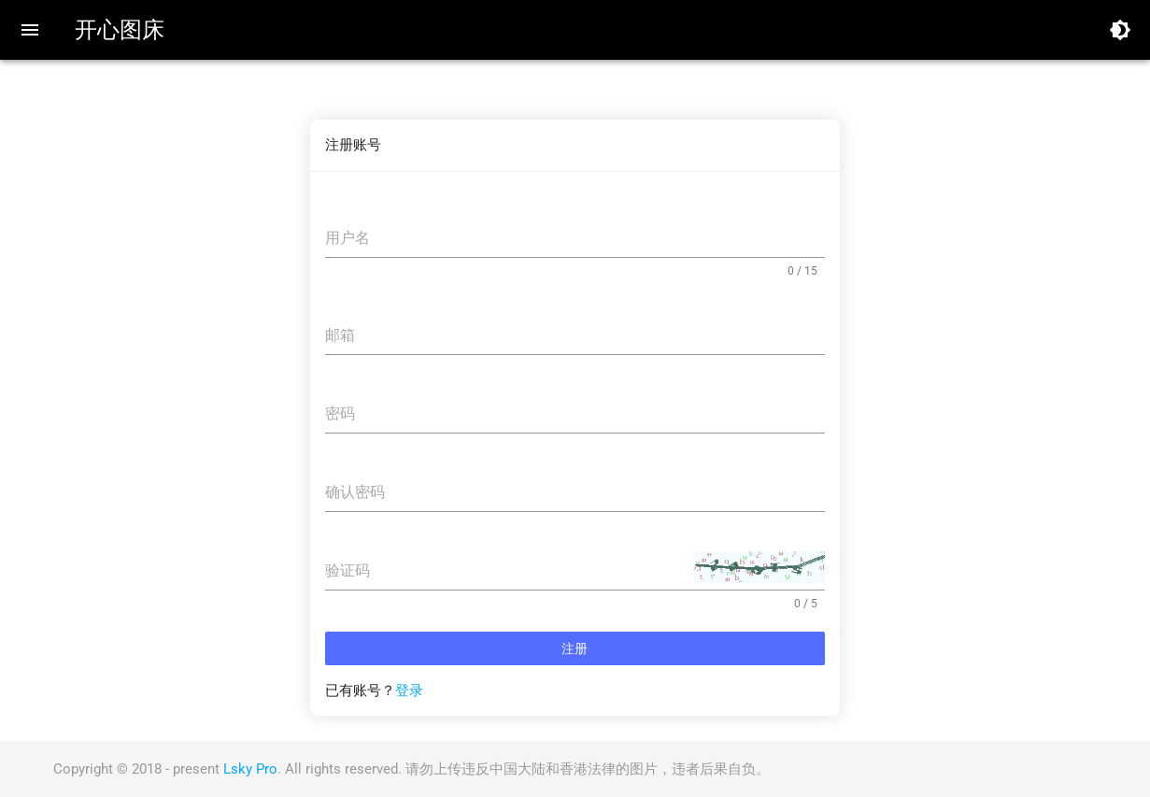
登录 (409, 690)
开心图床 (119, 30)
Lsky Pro (250, 769)
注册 (575, 648)
